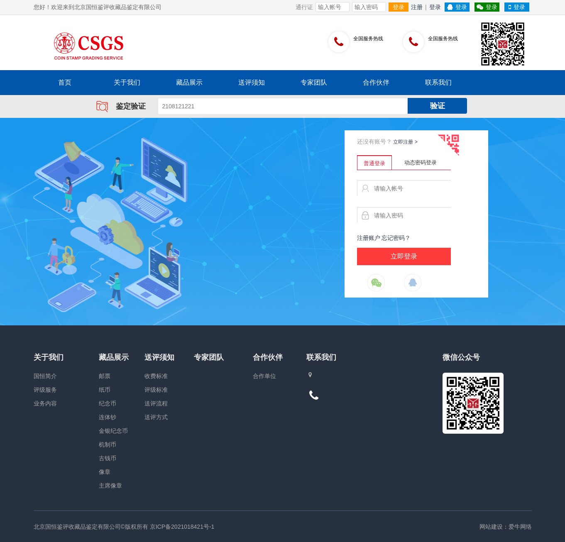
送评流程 (156, 403)
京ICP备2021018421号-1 (182, 526)
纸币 (104, 389)
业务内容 (45, 403)
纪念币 (107, 403)
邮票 (104, 376)
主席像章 (110, 485)
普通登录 (374, 163)
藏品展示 (189, 82)
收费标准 (156, 376)
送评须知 (251, 82)
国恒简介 (45, 376)
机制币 (107, 444)
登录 (398, 7)
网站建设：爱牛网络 (505, 526)
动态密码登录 (420, 162)
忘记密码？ (396, 237)
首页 (64, 82)
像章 (104, 472)
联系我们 (438, 82)
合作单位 (264, 376)
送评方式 (156, 417)
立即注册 (405, 142)
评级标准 (156, 389)
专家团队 (314, 82)
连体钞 (107, 417)
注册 (417, 7)
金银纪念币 (113, 430)
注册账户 (368, 237)
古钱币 (107, 458)
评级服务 (45, 389)
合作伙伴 (376, 82)
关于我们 (127, 82)
